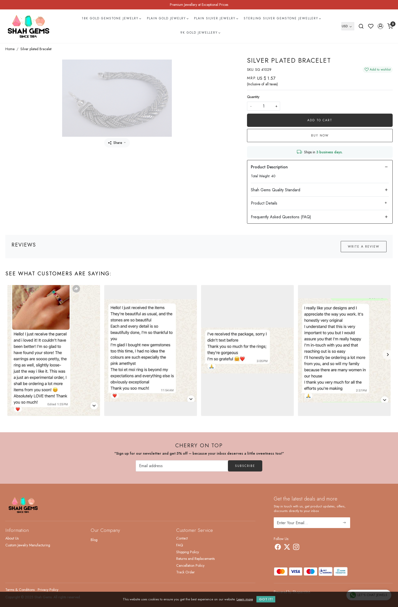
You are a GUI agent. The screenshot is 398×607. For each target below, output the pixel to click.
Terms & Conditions (20, 589)
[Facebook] (278, 547)
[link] (361, 26)
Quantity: (253, 96)
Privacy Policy (48, 589)
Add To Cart (319, 120)
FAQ (179, 545)
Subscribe (245, 466)
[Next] (387, 354)
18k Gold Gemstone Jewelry (111, 18)
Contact (182, 538)
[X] (287, 547)
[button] (380, 26)
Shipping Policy (187, 552)
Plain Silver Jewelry (216, 18)
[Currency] (347, 26)
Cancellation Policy (190, 565)
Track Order (185, 572)
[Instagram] (296, 547)
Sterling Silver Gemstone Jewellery (282, 18)
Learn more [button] (245, 599)
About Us (12, 538)
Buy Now (320, 135)
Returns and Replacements (195, 558)
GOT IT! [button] (266, 599)
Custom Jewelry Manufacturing (27, 545)
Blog (94, 539)
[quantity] (263, 106)
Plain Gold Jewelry (167, 18)
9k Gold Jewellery (200, 32)
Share (115, 142)
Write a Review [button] (363, 246)
